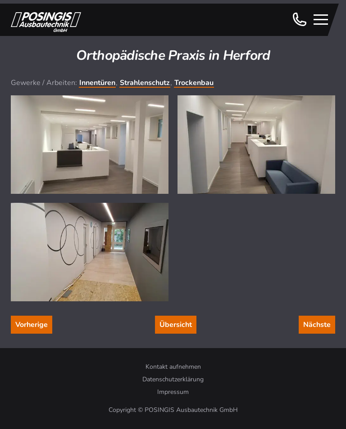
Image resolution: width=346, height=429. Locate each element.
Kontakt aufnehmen (173, 366)
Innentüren (97, 83)
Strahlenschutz (145, 83)
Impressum (173, 392)
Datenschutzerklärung (173, 379)
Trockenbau (194, 83)
